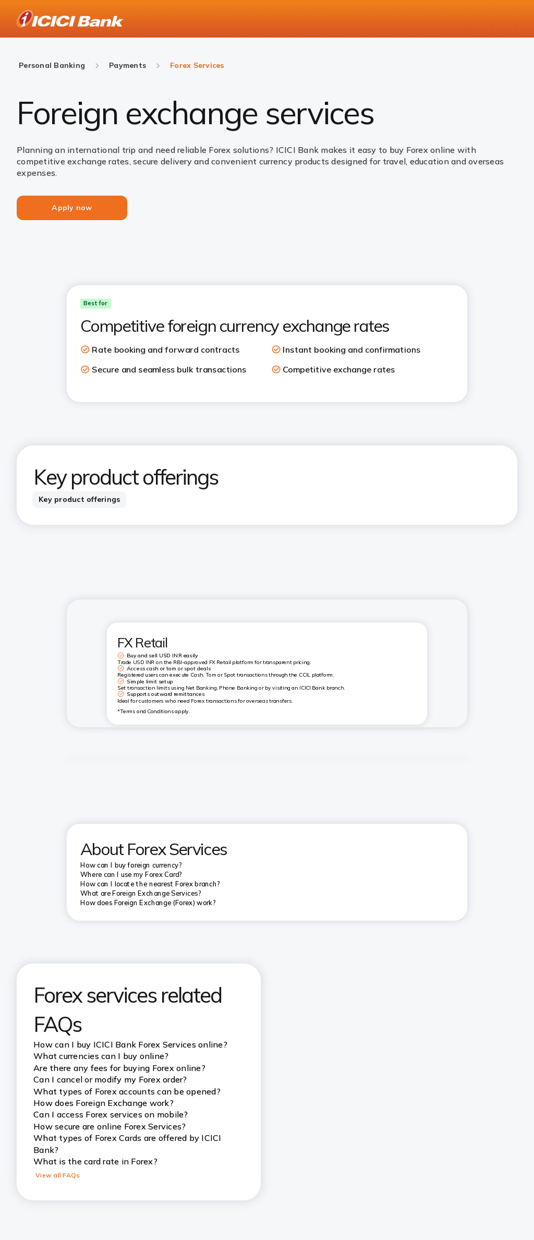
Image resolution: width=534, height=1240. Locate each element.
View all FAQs (57, 1175)
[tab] (79, 499)
